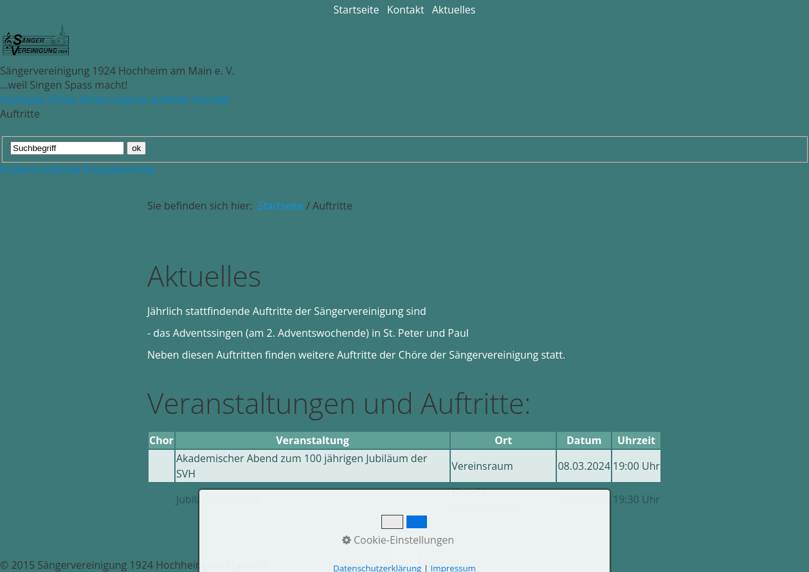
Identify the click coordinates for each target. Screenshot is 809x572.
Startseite (356, 10)
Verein (95, 100)
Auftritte (170, 100)
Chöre (62, 100)
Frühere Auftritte (40, 170)
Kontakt (405, 10)
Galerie (130, 100)
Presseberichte (118, 170)
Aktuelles (454, 10)
